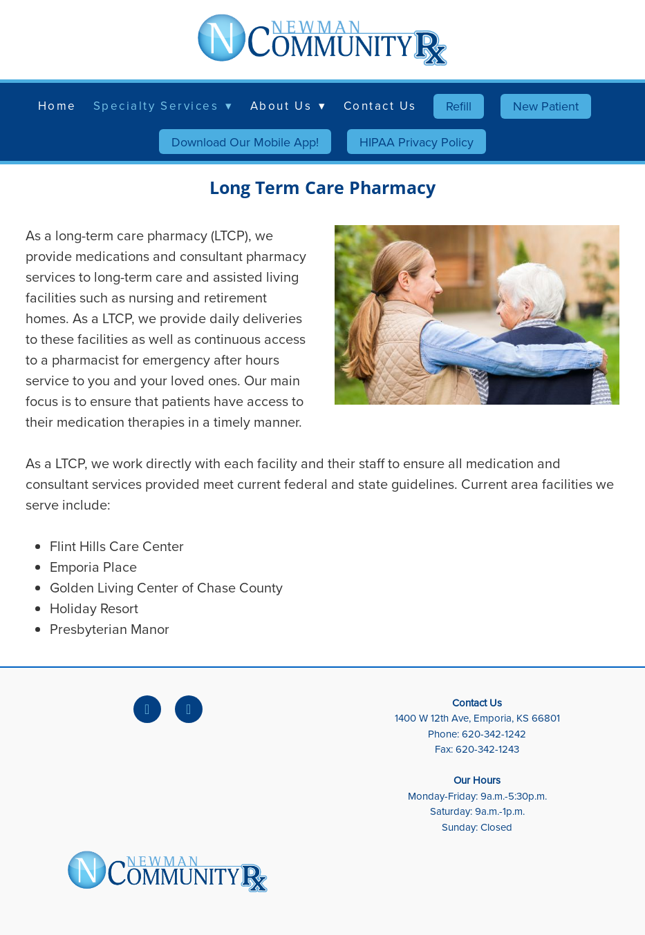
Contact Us (381, 105)
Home (57, 105)
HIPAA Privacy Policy (416, 142)
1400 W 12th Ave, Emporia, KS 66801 (477, 718)
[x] (189, 709)
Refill (458, 106)
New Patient (546, 106)
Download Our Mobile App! (245, 142)
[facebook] (147, 709)
